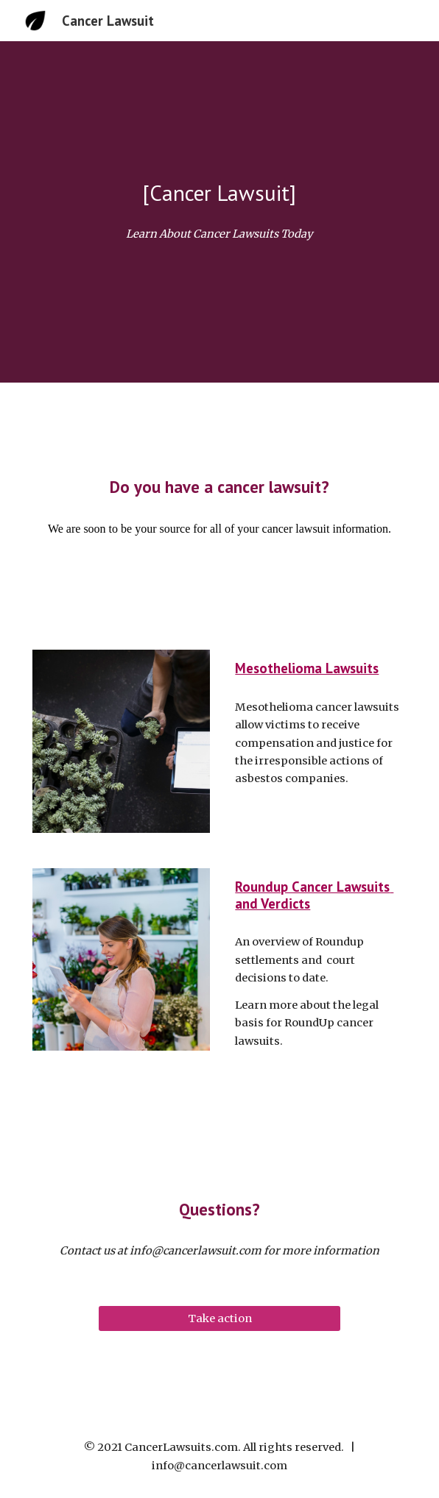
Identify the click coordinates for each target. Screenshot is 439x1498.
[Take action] (219, 1318)
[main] (219, 193)
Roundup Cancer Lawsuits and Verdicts (314, 895)
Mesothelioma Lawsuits (307, 668)
